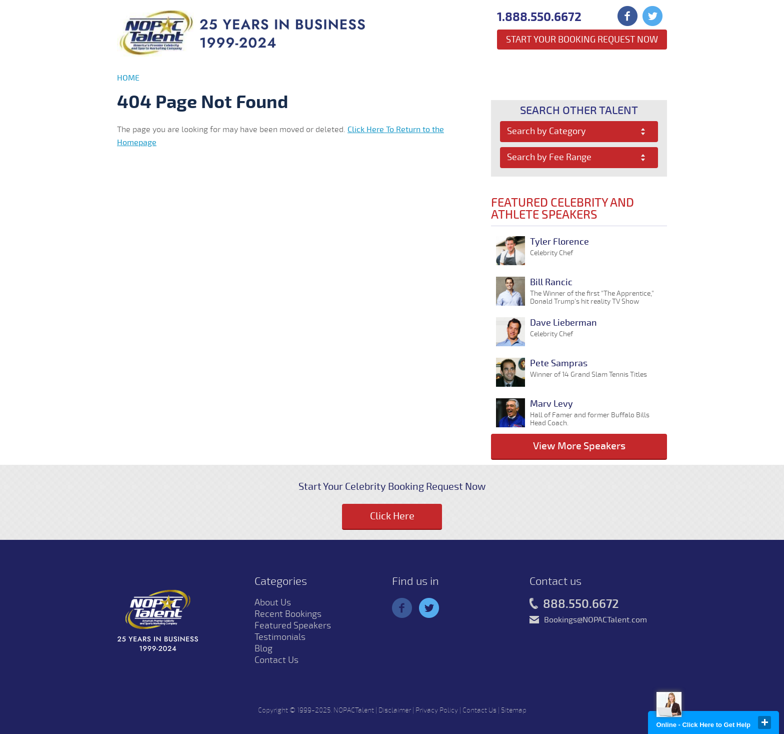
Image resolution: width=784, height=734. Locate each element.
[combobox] (579, 131)
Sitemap (513, 710)
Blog (263, 648)
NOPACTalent (354, 710)
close (764, 722)
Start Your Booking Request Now (582, 39)
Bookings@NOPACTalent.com (595, 620)
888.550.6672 (574, 604)
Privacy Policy (437, 710)
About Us (272, 602)
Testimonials (280, 636)
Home (128, 78)
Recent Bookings (288, 613)
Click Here (392, 516)
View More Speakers (579, 446)
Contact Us (276, 659)
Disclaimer (394, 710)
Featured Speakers (292, 625)
